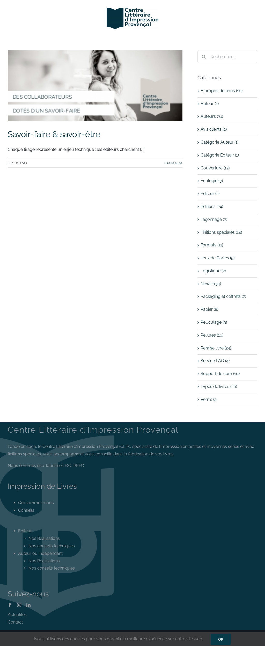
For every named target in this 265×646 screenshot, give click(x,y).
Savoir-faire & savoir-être (54, 134)
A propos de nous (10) (221, 90)
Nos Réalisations (44, 538)
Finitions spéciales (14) (221, 232)
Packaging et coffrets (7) (223, 296)
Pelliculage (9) (214, 322)
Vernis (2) (209, 399)
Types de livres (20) (219, 386)
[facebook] (10, 605)
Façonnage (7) (214, 219)
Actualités (17, 614)
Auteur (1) (210, 103)
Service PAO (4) (215, 360)
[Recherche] (203, 56)
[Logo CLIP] (132, 9)
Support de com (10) (220, 373)
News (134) (211, 283)
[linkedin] (28, 605)
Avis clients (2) (214, 129)
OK (220, 639)
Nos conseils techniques (51, 545)
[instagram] (19, 605)
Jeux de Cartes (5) (217, 257)
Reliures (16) (212, 335)
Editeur (25, 530)
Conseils (26, 510)
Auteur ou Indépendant (40, 553)
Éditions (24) (212, 206)
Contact (15, 622)
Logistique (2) (213, 270)
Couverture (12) (215, 168)
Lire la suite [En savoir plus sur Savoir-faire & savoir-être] (173, 163)
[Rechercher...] (227, 56)
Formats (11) (212, 245)
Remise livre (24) (216, 348)
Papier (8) (209, 309)
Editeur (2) (210, 193)
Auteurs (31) (212, 116)
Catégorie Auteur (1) (219, 142)
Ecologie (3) (212, 180)
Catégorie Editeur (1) (220, 155)
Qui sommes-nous (36, 502)
